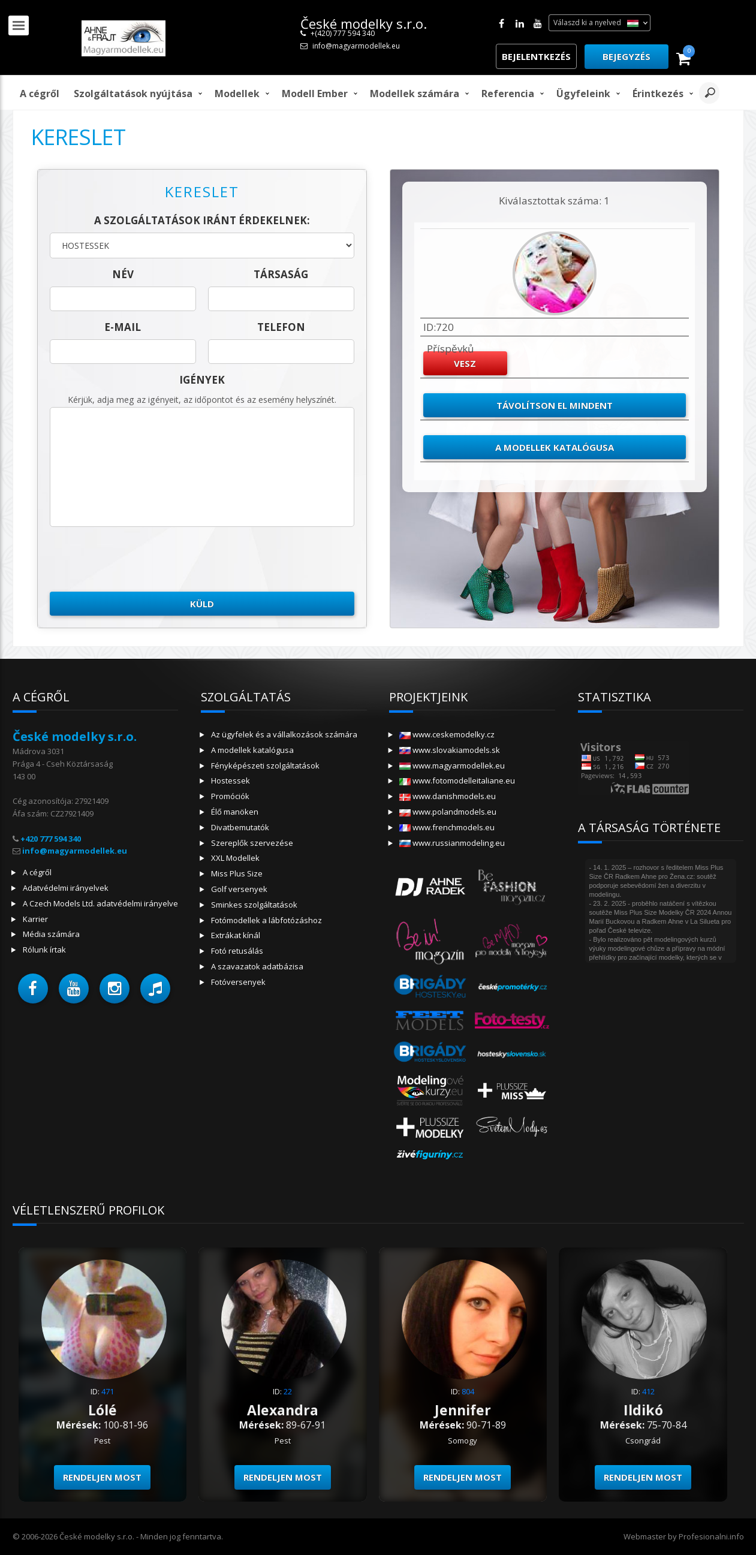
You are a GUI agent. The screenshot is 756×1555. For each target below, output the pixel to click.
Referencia (507, 93)
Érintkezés (657, 93)
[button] (33, 988)
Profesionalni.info (711, 1536)
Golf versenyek (239, 889)
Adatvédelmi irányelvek (66, 887)
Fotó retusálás (237, 950)
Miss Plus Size (237, 873)
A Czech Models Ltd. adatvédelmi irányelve (100, 903)
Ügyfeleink (583, 93)
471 (107, 1391)
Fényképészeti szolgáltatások (265, 765)
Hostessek (230, 780)
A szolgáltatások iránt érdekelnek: (202, 220)
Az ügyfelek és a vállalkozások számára (284, 734)
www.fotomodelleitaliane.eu (457, 780)
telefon (281, 327)
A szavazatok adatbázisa (257, 966)
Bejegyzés (626, 56)
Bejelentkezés (536, 56)
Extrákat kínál (235, 935)
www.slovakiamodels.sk (449, 750)
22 (288, 1391)
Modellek (237, 93)
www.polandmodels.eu (447, 811)
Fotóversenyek (238, 982)
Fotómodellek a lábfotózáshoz (266, 920)
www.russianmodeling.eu (452, 842)
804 (468, 1391)
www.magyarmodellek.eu (452, 765)
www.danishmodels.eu (447, 796)
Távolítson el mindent (554, 405)
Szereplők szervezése (252, 842)
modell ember (315, 93)
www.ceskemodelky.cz (447, 734)
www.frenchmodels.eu (447, 827)
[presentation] (141, 559)
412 (648, 1391)
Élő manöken (234, 811)
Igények (202, 380)
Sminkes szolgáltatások (254, 904)
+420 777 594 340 (50, 838)
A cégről (39, 93)
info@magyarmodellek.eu (356, 46)
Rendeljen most (102, 1477)
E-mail (122, 327)
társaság (281, 274)
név (123, 274)
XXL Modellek (235, 857)
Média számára (51, 934)
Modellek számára (414, 93)
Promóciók (230, 796)
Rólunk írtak (44, 949)
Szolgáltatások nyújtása (133, 93)
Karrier (35, 919)
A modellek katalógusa (554, 447)
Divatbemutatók (240, 827)
